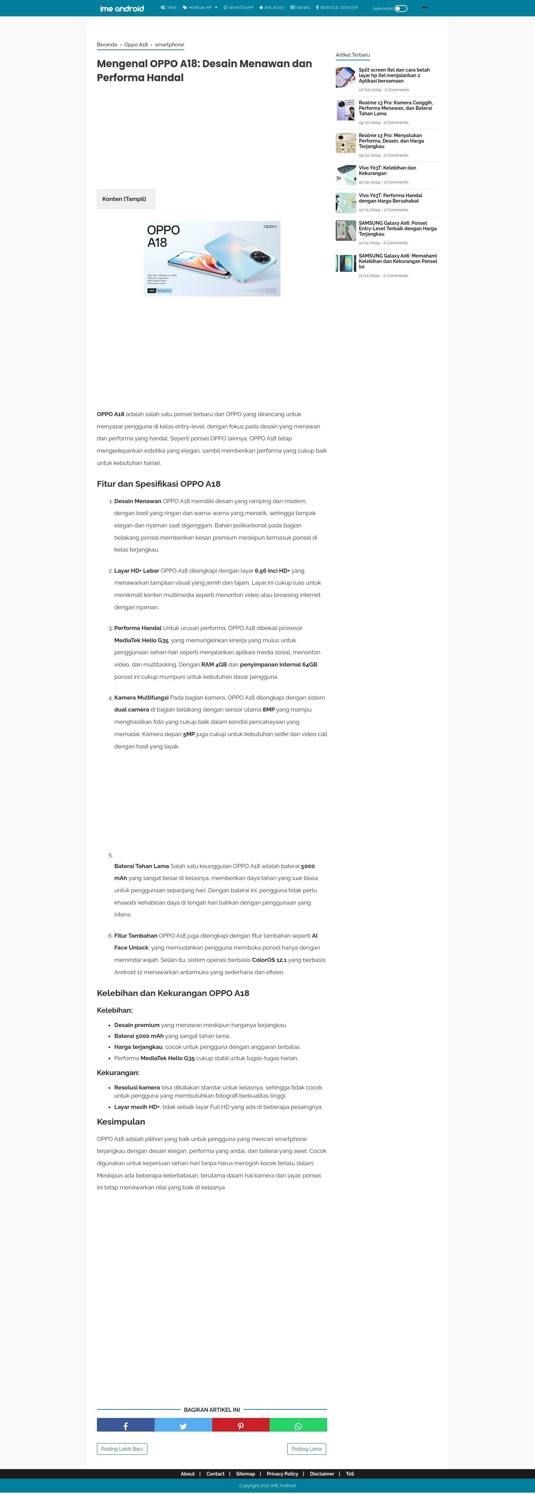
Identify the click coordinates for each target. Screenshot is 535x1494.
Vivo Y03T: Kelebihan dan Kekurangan (387, 170)
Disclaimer (324, 1475)
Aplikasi (272, 7)
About (185, 1475)
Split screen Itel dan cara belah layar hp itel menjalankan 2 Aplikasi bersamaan (394, 75)
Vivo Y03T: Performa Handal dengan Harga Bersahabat (390, 198)
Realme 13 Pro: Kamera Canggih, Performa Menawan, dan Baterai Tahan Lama (396, 108)
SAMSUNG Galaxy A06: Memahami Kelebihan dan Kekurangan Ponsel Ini (398, 261)
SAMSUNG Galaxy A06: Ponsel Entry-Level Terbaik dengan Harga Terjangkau (398, 228)
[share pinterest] (241, 1426)
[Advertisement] (212, 139)
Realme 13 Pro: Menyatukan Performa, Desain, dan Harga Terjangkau (391, 141)
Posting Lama (307, 1450)
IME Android (283, 1487)
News (300, 7)
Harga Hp (197, 7)
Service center (337, 7)
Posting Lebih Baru (122, 1450)
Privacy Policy (283, 1475)
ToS (352, 1475)
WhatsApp (239, 7)
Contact (214, 1475)
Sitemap (245, 1475)
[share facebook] (126, 1426)
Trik (169, 7)
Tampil (135, 199)
